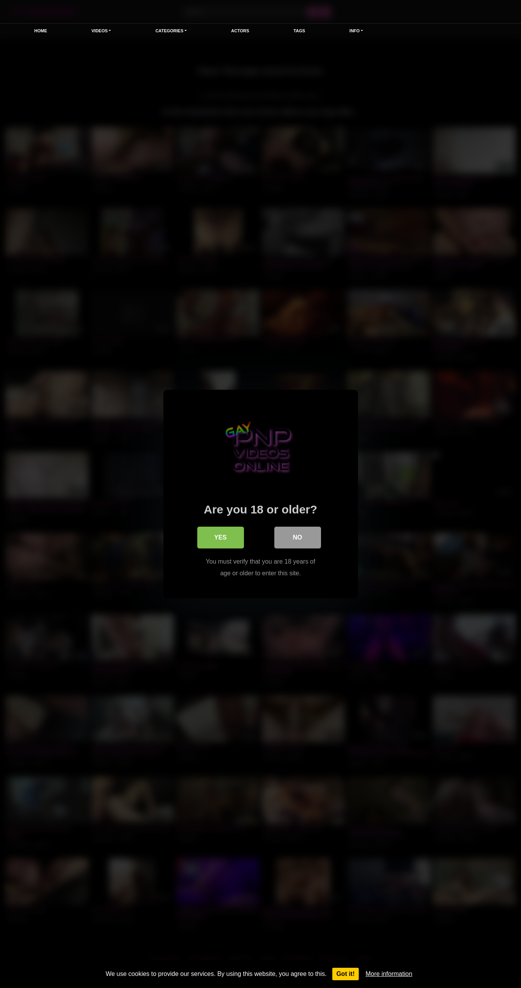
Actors (240, 30)
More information (389, 973)
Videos (99, 30)
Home (40, 30)
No (297, 537)
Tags (299, 30)
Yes (220, 537)
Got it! (345, 973)
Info (354, 30)
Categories (169, 30)
